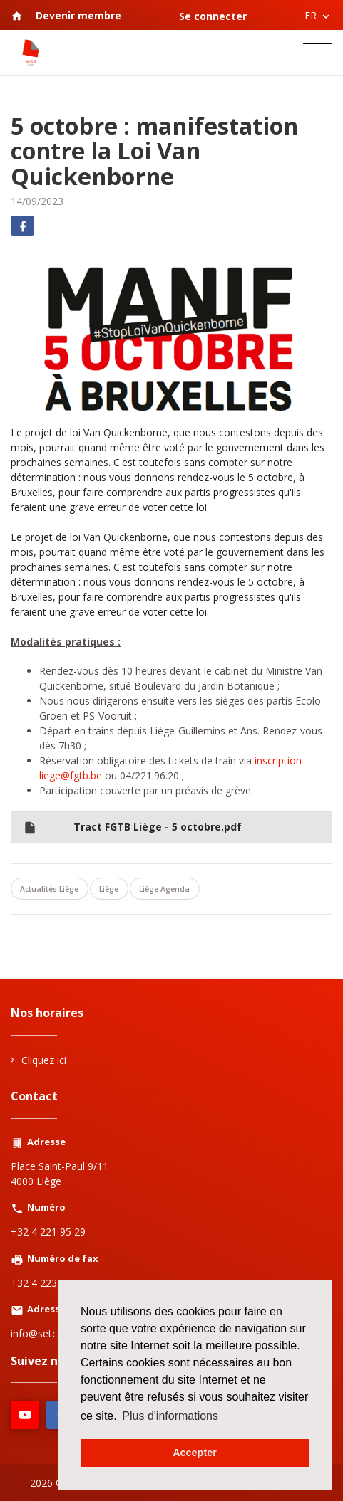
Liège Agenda (164, 889)
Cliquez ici (43, 1060)
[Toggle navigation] (317, 53)
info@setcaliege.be (54, 1333)
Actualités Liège (49, 889)
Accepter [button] (195, 1452)
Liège (108, 889)
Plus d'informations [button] (170, 1416)
